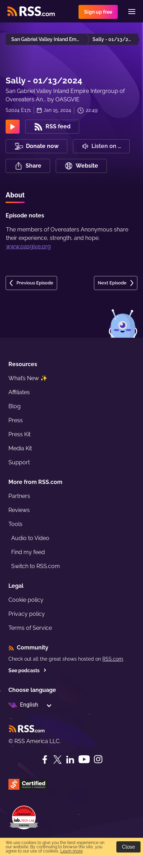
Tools (15, 524)
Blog (14, 406)
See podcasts (27, 670)
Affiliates (19, 392)
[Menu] (132, 11)
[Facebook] (45, 759)
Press (15, 420)
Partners (19, 496)
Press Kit (19, 434)
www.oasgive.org (28, 246)
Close (128, 847)
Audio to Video (30, 538)
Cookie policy (25, 599)
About (15, 195)
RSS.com (112, 659)
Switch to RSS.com (35, 566)
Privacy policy (26, 614)
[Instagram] (98, 759)
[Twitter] (57, 759)
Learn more (71, 851)
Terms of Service (30, 628)
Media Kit (20, 448)
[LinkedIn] (70, 759)
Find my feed (28, 552)
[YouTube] (84, 759)
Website (81, 166)
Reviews (19, 510)
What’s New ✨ (27, 378)
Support (19, 462)
